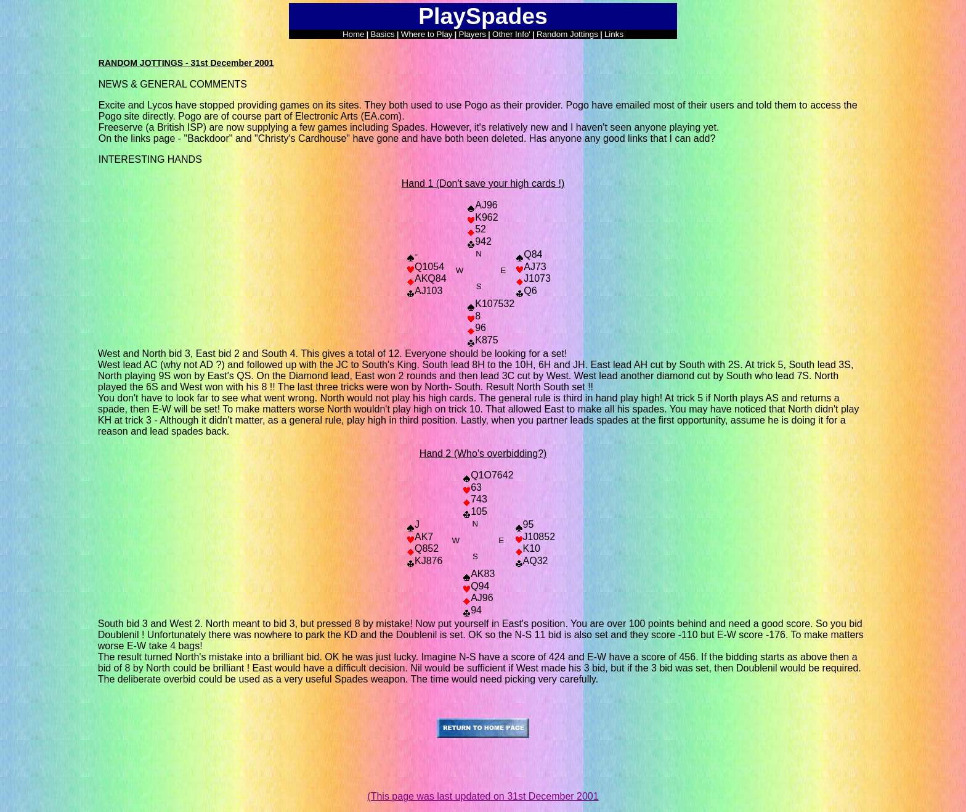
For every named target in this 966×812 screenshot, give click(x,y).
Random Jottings (567, 34)
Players (472, 34)
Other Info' (511, 34)
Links (613, 34)
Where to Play (427, 34)
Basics (383, 34)
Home (354, 34)
